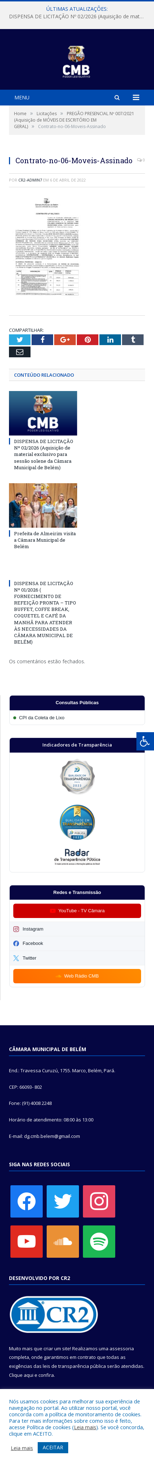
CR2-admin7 (30, 180)
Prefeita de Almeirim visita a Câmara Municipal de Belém (45, 540)
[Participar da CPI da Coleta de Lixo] (77, 717)
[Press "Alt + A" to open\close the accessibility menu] (145, 741)
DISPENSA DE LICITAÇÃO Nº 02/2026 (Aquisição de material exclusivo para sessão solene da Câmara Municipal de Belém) (79, 16)
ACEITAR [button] (53, 1447)
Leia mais (85, 1427)
